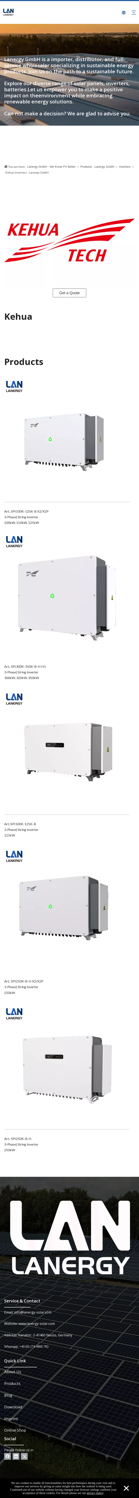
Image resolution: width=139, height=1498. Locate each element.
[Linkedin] (16, 1456)
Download (13, 1406)
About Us (12, 1371)
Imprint (11, 1418)
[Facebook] (7, 1456)
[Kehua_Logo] (69, 240)
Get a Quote (69, 293)
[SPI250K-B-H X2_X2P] (67, 909)
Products (12, 1383)
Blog (8, 1395)
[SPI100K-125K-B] (67, 752)
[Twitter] (24, 1456)
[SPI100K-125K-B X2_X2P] (67, 439)
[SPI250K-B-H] (67, 1066)
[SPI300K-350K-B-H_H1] (67, 594)
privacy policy (95, 1493)
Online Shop (15, 1430)
